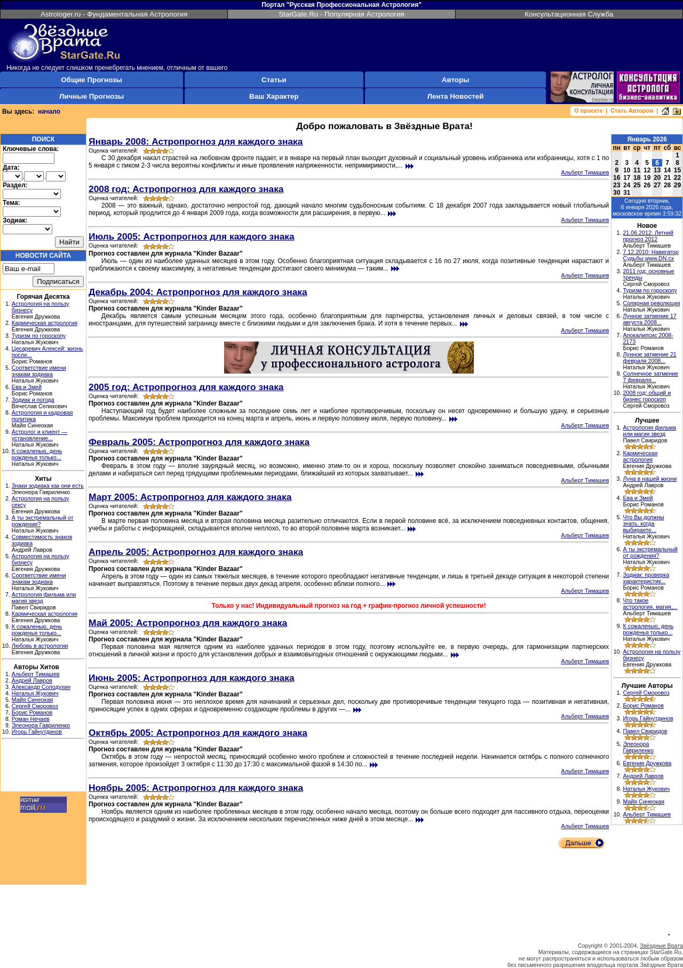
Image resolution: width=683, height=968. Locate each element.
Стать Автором (631, 110)
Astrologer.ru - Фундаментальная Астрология (114, 14)
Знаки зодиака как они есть (48, 485)
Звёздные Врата (661, 945)
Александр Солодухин (41, 687)
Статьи (273, 80)
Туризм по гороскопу (39, 335)
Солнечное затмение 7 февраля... (650, 376)
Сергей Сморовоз (35, 706)
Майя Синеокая (32, 699)
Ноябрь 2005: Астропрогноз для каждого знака (196, 787)
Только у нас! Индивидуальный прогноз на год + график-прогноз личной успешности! (349, 605)
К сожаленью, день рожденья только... (37, 454)
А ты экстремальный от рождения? (650, 552)
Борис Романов (32, 712)
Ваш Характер (273, 96)
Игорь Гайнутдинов (37, 731)
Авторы (456, 80)
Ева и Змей (27, 387)
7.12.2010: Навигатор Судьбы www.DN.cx (651, 255)
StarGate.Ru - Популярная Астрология (341, 14)
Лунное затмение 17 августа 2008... (649, 319)
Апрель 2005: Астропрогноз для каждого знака (196, 551)
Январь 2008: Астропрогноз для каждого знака (196, 141)
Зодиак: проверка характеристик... (646, 578)
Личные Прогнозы (91, 96)
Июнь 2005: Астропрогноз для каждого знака (192, 677)
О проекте (588, 110)
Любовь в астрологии (40, 645)
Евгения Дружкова (647, 763)
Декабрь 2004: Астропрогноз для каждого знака (198, 292)
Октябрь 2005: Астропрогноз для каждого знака (198, 732)
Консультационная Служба (569, 14)
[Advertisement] (43, 767)
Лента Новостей (455, 96)
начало (49, 111)
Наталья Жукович (35, 693)
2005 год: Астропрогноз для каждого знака (186, 387)
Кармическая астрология (44, 323)
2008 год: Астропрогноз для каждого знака (186, 189)
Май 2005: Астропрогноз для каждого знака (188, 622)
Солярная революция (651, 303)
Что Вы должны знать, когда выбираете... (643, 523)
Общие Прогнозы (91, 80)
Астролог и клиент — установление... (39, 435)
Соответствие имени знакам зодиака (39, 370)
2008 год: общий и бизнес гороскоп (647, 396)
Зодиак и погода (33, 399)
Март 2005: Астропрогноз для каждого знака (190, 496)
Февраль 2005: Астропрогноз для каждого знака (199, 442)
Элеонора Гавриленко (41, 725)
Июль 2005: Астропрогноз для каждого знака (192, 236)
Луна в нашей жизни (650, 478)
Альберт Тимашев (36, 674)
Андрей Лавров (32, 680)
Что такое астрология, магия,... (650, 603)
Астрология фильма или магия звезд (649, 430)
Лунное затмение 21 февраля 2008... (649, 357)
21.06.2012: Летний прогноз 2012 (648, 235)
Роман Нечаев (31, 719)
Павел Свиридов (645, 731)
